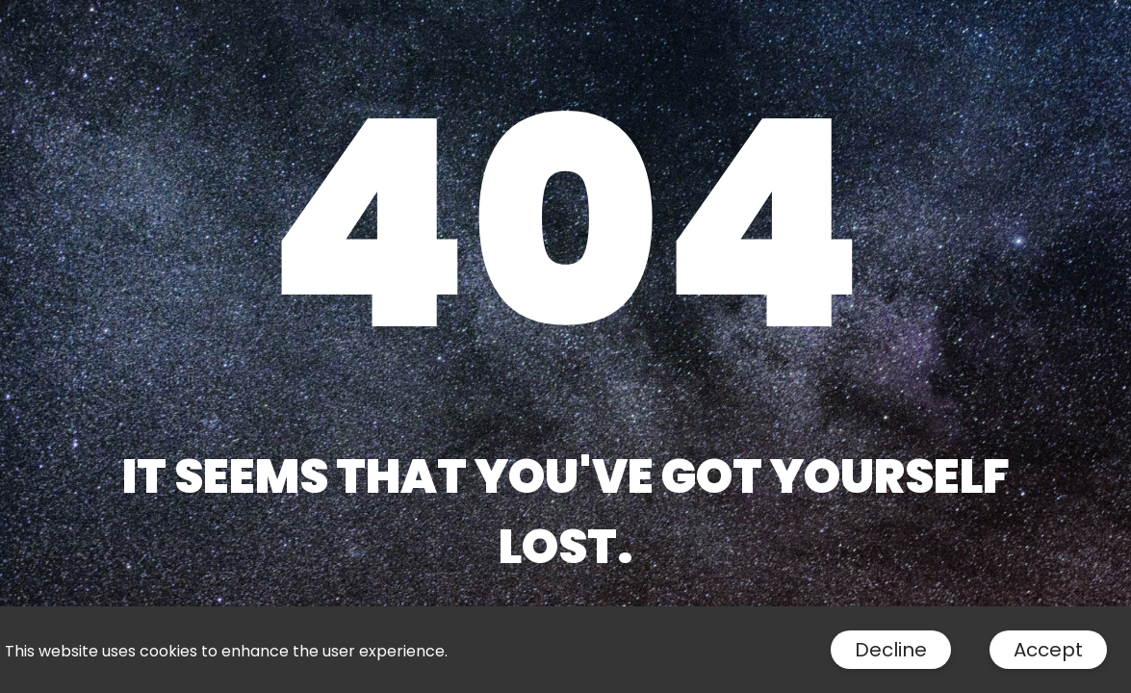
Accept (1048, 649)
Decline (891, 649)
